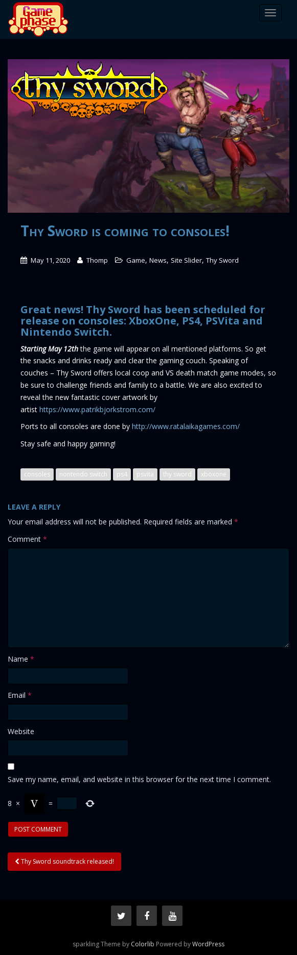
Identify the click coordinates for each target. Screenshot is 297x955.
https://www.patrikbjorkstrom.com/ (97, 409)
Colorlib (142, 944)
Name (21, 659)
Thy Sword (222, 260)
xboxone (213, 474)
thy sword (177, 474)
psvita (145, 474)
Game (135, 260)
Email (20, 695)
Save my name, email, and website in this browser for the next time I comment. (139, 779)
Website (21, 731)
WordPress (208, 944)
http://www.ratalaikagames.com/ (186, 426)
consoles (37, 474)
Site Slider (186, 260)
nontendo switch (83, 474)
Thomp (97, 260)
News (158, 260)
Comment (27, 539)
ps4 (122, 474)
